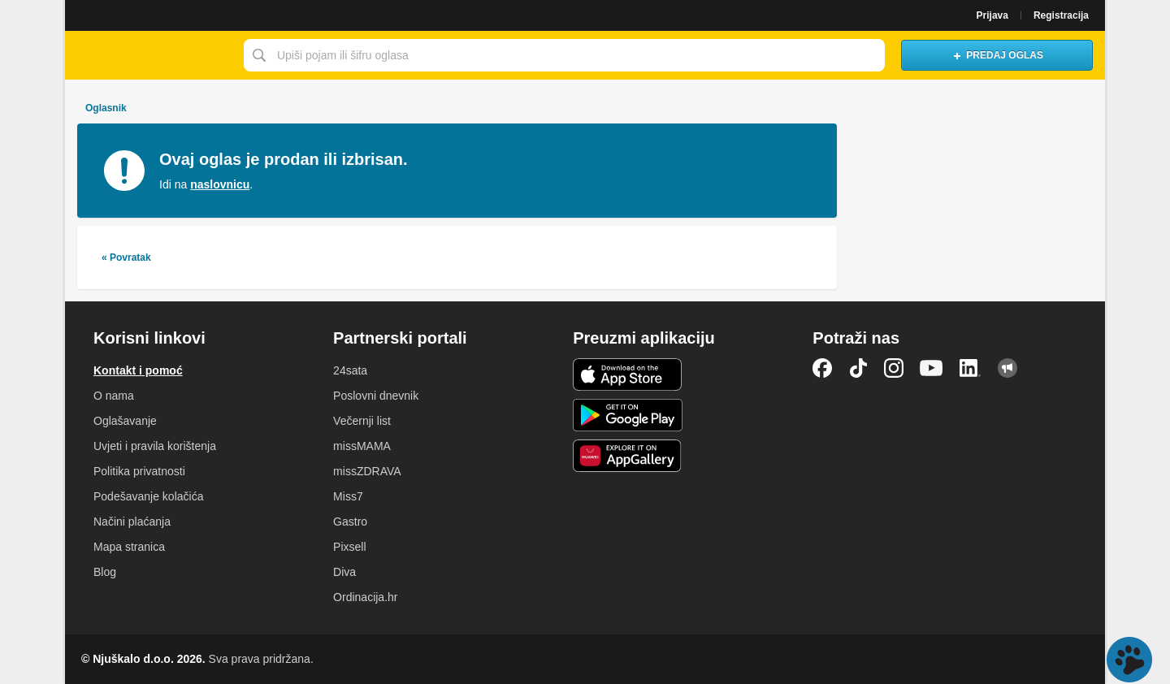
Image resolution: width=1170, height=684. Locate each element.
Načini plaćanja (132, 521)
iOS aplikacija (627, 374)
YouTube (931, 368)
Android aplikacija (627, 415)
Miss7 (348, 496)
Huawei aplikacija (627, 455)
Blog (104, 571)
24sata (350, 370)
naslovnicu (219, 184)
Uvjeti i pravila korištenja (154, 445)
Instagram (894, 368)
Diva (344, 571)
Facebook (822, 368)
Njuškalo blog (1007, 368)
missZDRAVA (367, 471)
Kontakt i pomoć (138, 370)
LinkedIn (970, 368)
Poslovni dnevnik (375, 395)
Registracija (1061, 15)
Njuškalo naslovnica (150, 55)
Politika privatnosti (139, 471)
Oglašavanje (125, 420)
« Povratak (126, 257)
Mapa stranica (129, 546)
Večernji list (362, 420)
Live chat (1129, 659)
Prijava (992, 15)
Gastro (350, 521)
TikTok (858, 368)
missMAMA (362, 445)
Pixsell (349, 546)
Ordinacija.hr (365, 597)
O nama (113, 395)
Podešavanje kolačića (148, 496)
